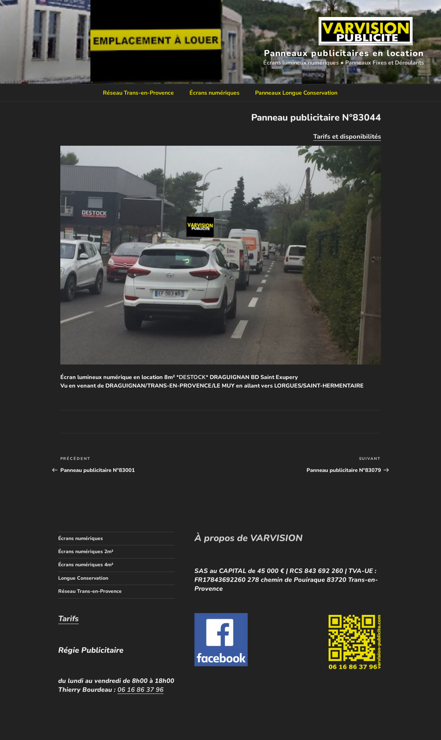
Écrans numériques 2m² (85, 551)
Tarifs (68, 618)
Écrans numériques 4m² (85, 564)
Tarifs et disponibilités (347, 136)
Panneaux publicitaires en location (344, 53)
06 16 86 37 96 (140, 689)
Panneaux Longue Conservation (296, 93)
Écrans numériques (214, 93)
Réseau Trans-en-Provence (138, 93)
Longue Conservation (83, 578)
